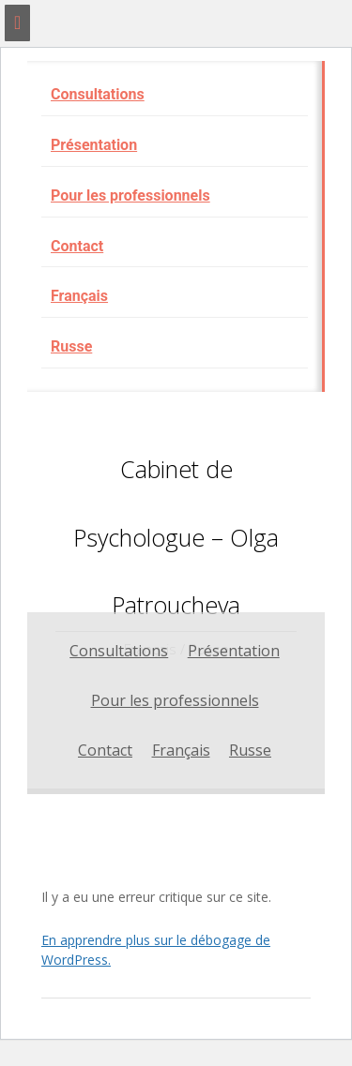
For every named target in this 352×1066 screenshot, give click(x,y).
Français (79, 296)
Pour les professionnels (130, 195)
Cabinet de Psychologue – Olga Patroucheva (176, 537)
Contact (77, 246)
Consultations (98, 94)
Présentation (94, 145)
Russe (71, 346)
